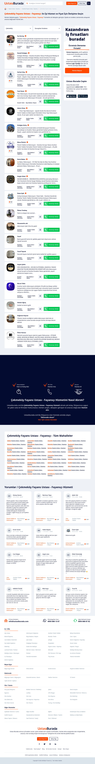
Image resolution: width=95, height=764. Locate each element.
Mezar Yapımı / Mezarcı (11, 718)
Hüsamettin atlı (22, 223)
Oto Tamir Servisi (9, 703)
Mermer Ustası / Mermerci (33, 650)
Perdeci (28, 653)
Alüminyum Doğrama (32, 633)
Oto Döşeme (51, 696)
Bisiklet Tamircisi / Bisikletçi (33, 689)
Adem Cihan (21, 108)
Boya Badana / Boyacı (30, 47)
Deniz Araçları (74, 689)
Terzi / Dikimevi (52, 718)
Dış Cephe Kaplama (10, 643)
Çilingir (50, 640)
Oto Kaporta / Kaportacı (32, 699)
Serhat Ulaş (21, 72)
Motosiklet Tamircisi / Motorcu (78, 693)
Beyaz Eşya (8, 664)
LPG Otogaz (51, 693)
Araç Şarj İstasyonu (10, 689)
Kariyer (60, 749)
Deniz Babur (21, 159)
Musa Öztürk (21, 142)
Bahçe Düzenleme (75, 633)
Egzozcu (7, 693)
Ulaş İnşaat (67, 519)
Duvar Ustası (73, 643)
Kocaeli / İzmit (20, 103)
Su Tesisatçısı (8, 656)
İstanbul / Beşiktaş (19, 170)
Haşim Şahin (21, 264)
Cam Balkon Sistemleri (11, 640)
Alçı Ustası (7, 633)
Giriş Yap (82, 3)
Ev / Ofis (7, 629)
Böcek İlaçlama (9, 636)
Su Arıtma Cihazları (75, 653)
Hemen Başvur (77, 70)
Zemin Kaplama (9, 660)
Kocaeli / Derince (19, 277)
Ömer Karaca (21, 333)
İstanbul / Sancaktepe (20, 136)
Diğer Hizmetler (10, 707)
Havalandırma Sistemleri (33, 715)
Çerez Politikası (53, 755)
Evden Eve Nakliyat (31, 646)
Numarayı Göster (54, 46)
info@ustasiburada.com (19, 621)
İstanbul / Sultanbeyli (20, 85)
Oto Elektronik (8, 699)
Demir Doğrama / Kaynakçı (77, 640)
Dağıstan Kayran (22, 316)
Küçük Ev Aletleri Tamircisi (77, 668)
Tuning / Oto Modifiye (54, 703)
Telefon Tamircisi (52, 677)
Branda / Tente (52, 636)
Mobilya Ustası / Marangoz (30, 66)
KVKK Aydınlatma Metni (31, 755)
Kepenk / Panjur (74, 646)
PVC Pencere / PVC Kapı (54, 653)
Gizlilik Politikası (43, 755)
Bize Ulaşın (66, 749)
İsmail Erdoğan (22, 53)
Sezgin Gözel (21, 176)
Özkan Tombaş (22, 210)
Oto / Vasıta (8, 685)
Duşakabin (51, 643)
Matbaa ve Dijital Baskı (76, 715)
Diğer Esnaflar (30, 711)
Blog (43, 749)
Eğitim (50, 711)
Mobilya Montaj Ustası (76, 650)
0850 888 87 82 (84, 621)
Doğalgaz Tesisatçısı (31, 643)
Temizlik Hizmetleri (31, 656)
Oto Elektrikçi (73, 696)
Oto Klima (51, 699)
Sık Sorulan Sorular (51, 749)
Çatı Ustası (29, 640)
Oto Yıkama (29, 703)
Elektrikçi (7, 646)
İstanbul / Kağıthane (20, 153)
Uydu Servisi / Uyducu (11, 681)
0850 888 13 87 (53, 621)
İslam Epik (20, 193)
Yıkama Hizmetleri (75, 656)
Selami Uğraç (21, 302)
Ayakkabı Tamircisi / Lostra (12, 711)
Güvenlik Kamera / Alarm (33, 677)
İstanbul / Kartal (19, 47)
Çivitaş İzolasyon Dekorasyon (70, 544)
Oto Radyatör (73, 699)
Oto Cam (28, 696)
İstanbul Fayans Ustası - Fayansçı (30, 9)
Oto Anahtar (8, 696)
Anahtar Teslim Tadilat (31, 85)
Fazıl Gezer (21, 91)
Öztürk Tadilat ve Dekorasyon (11, 519)
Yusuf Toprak (21, 251)
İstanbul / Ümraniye (19, 66)
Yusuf (19, 236)
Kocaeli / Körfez (19, 119)
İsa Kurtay (20, 36)
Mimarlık (50, 650)
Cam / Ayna (73, 636)
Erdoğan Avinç (22, 125)
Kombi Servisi (52, 668)
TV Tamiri (72, 677)
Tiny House (51, 656)
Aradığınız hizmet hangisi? (37, 3)
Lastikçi (28, 693)
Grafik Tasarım (9, 715)
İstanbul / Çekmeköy (20, 187)
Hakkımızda (29, 749)
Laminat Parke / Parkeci (11, 650)
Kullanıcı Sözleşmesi (64, 755)
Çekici (49, 689)
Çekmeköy (18, 28)
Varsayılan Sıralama (47, 28)
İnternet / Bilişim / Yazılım (55, 715)
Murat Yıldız (21, 283)
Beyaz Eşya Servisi (9, 668)
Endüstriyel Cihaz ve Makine (77, 711)
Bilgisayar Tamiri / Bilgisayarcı (13, 677)
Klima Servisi (29, 668)
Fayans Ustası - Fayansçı (14, 9)
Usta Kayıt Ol (72, 3)
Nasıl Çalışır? (37, 749)
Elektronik (8, 673)
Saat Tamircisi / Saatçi (32, 718)
